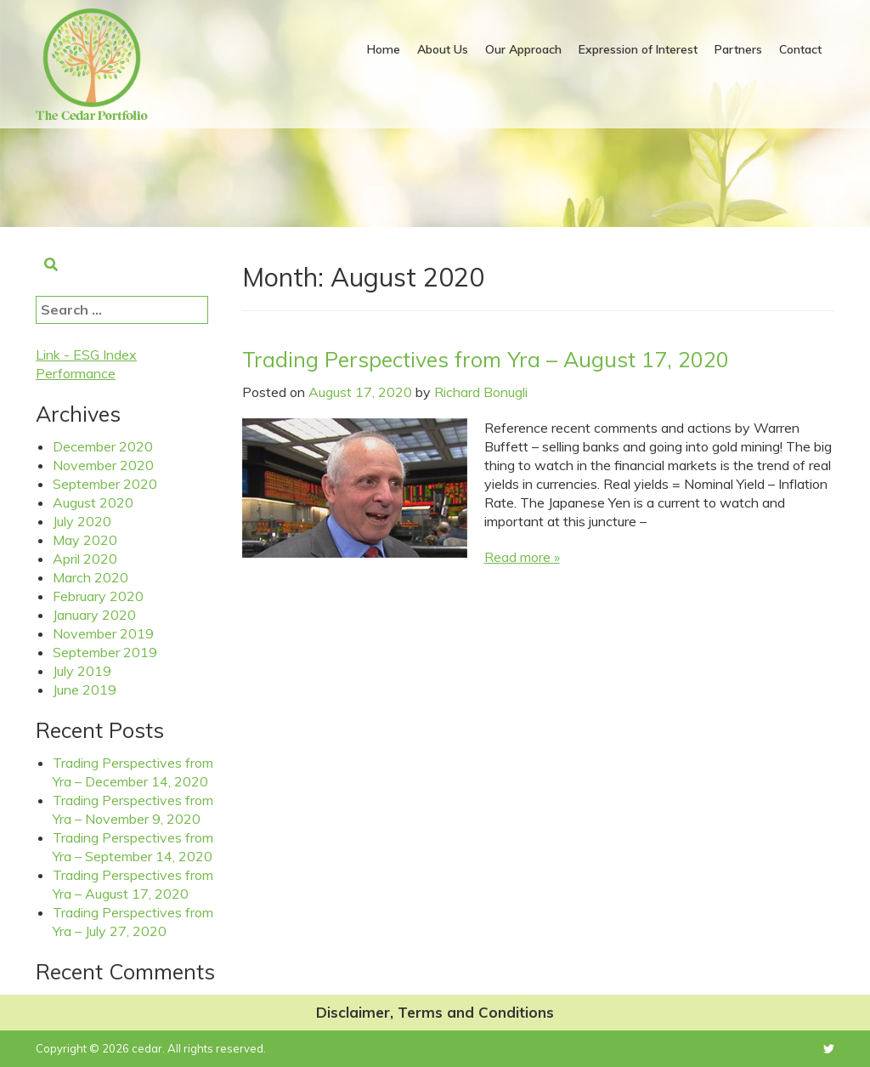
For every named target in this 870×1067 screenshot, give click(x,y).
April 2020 (85, 558)
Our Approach (523, 49)
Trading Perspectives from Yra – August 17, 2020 (485, 359)
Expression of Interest (638, 49)
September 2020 (105, 483)
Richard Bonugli (481, 391)
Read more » (522, 556)
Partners (738, 49)
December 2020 (103, 446)
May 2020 (85, 539)
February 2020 (98, 595)
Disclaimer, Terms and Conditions (435, 1012)
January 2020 (94, 614)
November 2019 (103, 633)
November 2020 (103, 465)
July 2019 (82, 670)
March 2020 (90, 577)
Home (383, 49)
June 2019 (84, 689)
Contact (800, 49)
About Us (442, 49)
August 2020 (93, 502)
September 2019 (105, 652)
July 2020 (82, 521)
